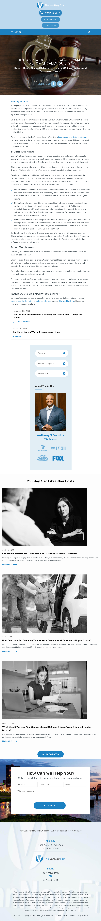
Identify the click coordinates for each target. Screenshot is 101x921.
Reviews (63, 831)
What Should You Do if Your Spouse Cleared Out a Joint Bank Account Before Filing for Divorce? (46, 729)
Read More (6, 565)
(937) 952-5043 (52, 13)
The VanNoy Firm (66, 301)
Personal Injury (51, 831)
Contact (77, 831)
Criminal (32, 831)
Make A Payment (50, 19)
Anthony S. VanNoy (50, 435)
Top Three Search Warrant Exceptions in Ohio (36, 332)
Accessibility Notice (79, 915)
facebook (53, 84)
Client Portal (50, 25)
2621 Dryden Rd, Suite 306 (50, 845)
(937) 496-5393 (50, 880)
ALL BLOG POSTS (50, 754)
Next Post (17, 336)
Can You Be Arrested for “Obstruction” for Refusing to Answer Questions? (40, 553)
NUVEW (16, 915)
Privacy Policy (62, 915)
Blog (70, 831)
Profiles (23, 831)
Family (40, 831)
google (60, 84)
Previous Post (24, 322)
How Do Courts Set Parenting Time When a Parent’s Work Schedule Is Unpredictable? (46, 640)
